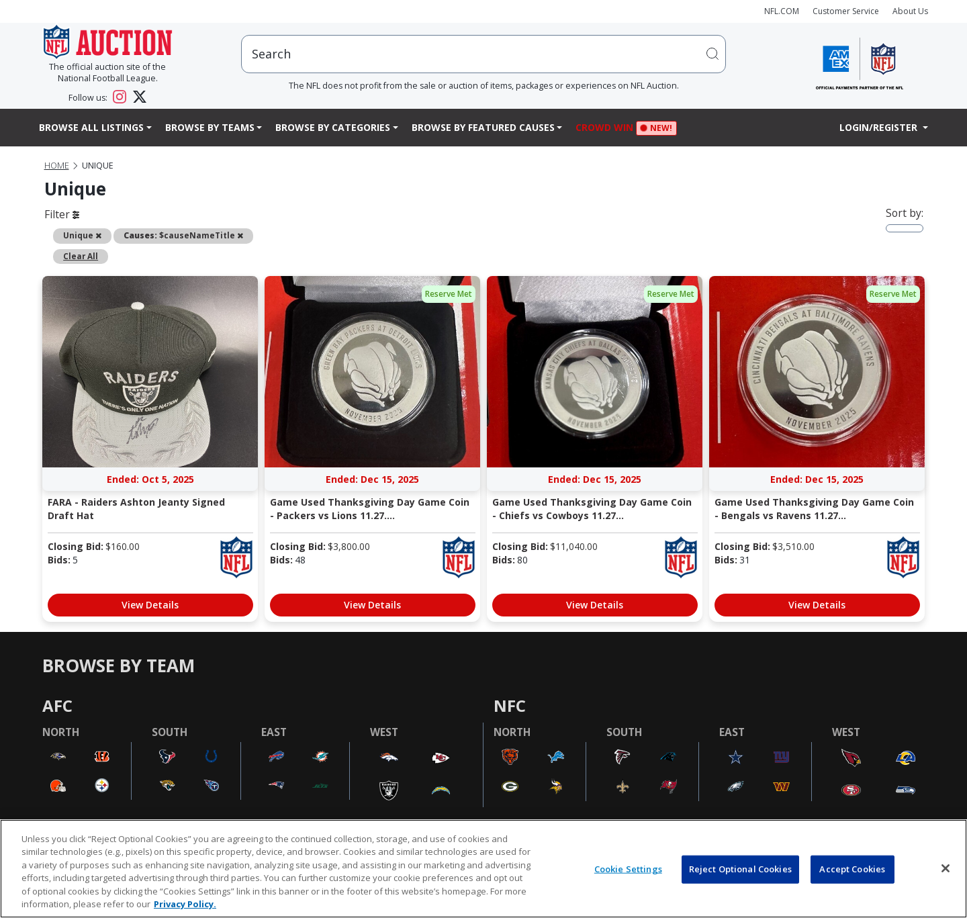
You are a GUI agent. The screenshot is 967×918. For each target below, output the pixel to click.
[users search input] (483, 54)
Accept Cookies (852, 869)
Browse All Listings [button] (91, 127)
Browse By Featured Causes (483, 127)
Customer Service (846, 11)
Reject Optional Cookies (740, 869)
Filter (61, 214)
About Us (910, 11)
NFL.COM (781, 11)
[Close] (945, 868)
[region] (483, 868)
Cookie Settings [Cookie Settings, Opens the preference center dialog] (628, 869)
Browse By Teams (210, 127)
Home (56, 165)
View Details (150, 604)
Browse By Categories (332, 127)
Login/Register (879, 127)
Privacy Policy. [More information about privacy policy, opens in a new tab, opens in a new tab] (185, 904)
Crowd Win (607, 128)
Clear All (80, 255)
